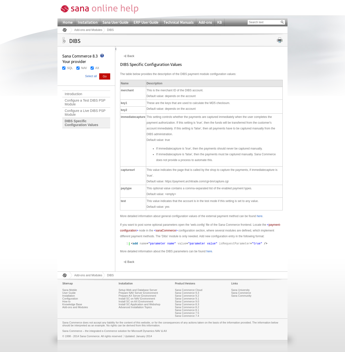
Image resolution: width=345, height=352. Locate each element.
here (259, 216)
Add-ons (205, 22)
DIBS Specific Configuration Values (81, 123)
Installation (88, 22)
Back (130, 56)
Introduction (73, 94)
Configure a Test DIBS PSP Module (85, 102)
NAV (84, 68)
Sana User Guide (115, 22)
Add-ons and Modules (88, 30)
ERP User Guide (145, 22)
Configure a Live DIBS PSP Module (85, 112)
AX (97, 68)
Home (68, 22)
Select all (91, 76)
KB (219, 22)
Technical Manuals (178, 22)
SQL (70, 68)
